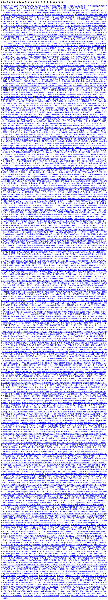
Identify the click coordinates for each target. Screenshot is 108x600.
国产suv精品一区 (74, 61)
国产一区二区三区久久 (96, 310)
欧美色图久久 (45, 571)
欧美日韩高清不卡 (95, 438)
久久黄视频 (53, 79)
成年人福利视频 (29, 108)
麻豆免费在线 (80, 15)
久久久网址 (9, 270)
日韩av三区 (40, 134)
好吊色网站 (47, 121)
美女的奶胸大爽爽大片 (45, 254)
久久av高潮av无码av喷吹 (63, 232)
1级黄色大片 (70, 63)
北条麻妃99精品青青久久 (80, 57)
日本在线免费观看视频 (67, 290)
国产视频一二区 (55, 83)
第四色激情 (44, 119)
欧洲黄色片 (57, 553)
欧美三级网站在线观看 (47, 190)
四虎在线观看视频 (79, 412)
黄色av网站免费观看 (30, 43)
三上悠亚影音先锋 (22, 483)
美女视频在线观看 (69, 23)
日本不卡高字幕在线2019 (65, 407)
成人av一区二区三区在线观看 (74, 216)
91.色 (29, 485)
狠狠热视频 (103, 181)
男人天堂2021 (68, 15)
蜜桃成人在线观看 (59, 75)
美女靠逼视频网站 (57, 52)
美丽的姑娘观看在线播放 (64, 112)
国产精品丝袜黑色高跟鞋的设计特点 (72, 55)
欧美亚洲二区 (56, 363)
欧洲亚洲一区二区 (91, 423)
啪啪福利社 (49, 460)
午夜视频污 (63, 183)
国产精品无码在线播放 (69, 157)
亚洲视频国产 (101, 516)
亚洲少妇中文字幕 (65, 403)
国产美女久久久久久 (69, 117)
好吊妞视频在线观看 (15, 90)
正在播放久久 (86, 369)
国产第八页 (31, 17)
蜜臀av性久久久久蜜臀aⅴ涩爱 (46, 97)
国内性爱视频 (27, 230)
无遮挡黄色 (21, 137)
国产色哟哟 (31, 35)
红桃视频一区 (92, 536)
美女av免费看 (24, 92)
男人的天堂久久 (57, 281)
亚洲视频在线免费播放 (63, 381)
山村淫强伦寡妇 (70, 50)
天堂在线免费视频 (22, 527)
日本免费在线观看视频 (58, 491)
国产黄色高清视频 (60, 558)
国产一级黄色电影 (45, 502)
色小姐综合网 (67, 48)
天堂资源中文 (85, 325)
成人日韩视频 (6, 145)
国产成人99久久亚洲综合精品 (41, 225)
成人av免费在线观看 (96, 585)
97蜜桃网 (10, 88)
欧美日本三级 (92, 565)
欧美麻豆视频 (36, 374)
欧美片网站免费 (22, 221)
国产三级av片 (36, 367)
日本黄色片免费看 (72, 52)
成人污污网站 (45, 347)
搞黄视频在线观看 (60, 43)
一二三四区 (29, 301)
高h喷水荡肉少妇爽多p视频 (64, 498)
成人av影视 (47, 412)
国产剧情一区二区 (69, 547)
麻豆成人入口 (97, 26)
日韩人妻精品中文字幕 (67, 312)
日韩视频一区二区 (97, 199)
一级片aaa (53, 536)
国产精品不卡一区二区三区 (45, 99)
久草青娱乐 (38, 451)
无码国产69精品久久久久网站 (21, 61)
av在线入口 (31, 236)
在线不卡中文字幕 (73, 369)
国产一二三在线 (72, 99)
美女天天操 (5, 112)
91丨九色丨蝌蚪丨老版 (56, 323)
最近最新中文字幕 (32, 46)
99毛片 (39, 32)
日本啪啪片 (88, 332)
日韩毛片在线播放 (57, 101)
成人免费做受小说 (8, 582)
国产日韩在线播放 (59, 247)
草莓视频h (35, 81)
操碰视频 (75, 221)
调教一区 (53, 345)
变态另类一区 (82, 137)
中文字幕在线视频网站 (83, 296)
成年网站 (58, 170)
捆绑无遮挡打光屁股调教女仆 (46, 261)
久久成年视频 (63, 210)
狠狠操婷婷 (20, 179)
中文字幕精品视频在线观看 (75, 101)
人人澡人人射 (28, 37)
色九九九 (34, 79)
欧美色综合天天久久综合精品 (94, 68)
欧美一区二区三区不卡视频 (46, 35)
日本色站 (49, 236)
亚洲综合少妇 (54, 585)
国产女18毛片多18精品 (51, 117)
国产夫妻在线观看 (61, 256)
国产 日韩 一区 (37, 471)
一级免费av (68, 141)
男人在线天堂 (70, 272)
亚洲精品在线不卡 (67, 148)
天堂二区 (68, 108)
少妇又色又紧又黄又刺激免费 (59, 416)
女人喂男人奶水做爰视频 (42, 201)
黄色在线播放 (102, 154)
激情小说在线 (101, 188)
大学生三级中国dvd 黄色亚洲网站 (52, 325)
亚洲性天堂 (45, 179)
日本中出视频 (81, 536)
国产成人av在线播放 (53, 134)
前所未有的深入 (64, 341)
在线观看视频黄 (75, 330)
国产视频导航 (12, 292)
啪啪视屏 (71, 66)
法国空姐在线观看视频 (87, 196)
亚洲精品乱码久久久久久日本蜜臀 (23, 132)
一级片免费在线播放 (15, 81)
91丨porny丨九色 (33, 119)
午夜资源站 (57, 336)
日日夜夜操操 (10, 576)
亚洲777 (8, 15)
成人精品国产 (52, 72)
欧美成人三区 (62, 245)
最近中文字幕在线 (63, 139)
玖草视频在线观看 (24, 205)
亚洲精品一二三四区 (72, 576)
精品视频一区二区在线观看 (15, 414)
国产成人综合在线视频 (92, 560)
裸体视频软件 (60, 94)
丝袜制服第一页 (60, 46)
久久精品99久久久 (91, 596)
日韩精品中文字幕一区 (27, 283)
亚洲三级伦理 (82, 256)
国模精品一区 (64, 68)
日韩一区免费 (81, 247)
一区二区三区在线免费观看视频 (45, 196)
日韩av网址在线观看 (75, 121)
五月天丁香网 (6, 491)
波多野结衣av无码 (39, 239)
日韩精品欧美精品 (36, 170)
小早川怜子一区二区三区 (35, 48)
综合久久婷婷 (91, 154)
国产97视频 (59, 32)
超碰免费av (40, 108)
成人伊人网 (60, 99)
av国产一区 (72, 469)
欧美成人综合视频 (61, 188)
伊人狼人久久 (72, 46)
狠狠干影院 (21, 281)
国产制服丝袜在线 (19, 68)
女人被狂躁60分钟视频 (46, 57)
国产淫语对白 (84, 432)
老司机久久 (52, 349)
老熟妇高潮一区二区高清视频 (16, 469)
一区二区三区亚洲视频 (42, 114)
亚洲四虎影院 (21, 148)
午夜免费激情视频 (62, 463)
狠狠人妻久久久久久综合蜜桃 (15, 17)
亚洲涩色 (40, 17)
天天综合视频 (57, 15)
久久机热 (68, 114)
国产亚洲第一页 (79, 500)
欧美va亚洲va (27, 290)
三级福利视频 (76, 416)
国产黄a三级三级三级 (31, 86)
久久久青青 (57, 168)
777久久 (46, 137)
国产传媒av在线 (22, 456)
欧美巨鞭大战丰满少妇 (27, 139)
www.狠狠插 (92, 247)
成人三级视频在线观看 (66, 298)
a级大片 (56, 589)
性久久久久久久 (26, 276)
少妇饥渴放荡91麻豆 (16, 106)
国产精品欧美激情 (52, 538)
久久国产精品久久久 (95, 476)
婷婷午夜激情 (33, 456)
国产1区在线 (22, 509)
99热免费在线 (50, 110)
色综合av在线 (95, 57)
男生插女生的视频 (26, 114)
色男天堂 (9, 192)
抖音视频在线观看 (29, 126)
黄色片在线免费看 (42, 536)
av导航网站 (70, 143)
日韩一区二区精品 (39, 174)
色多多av (36, 276)
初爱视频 (63, 398)
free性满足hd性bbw (64, 221)
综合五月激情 (48, 194)
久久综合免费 (28, 261)
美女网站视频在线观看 (61, 305)
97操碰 (96, 88)
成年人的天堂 (92, 123)
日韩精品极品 (66, 412)
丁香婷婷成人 (81, 407)
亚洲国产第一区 (57, 560)
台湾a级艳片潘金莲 (39, 55)
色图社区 (23, 152)
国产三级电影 (57, 296)
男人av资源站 (54, 183)
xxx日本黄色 (18, 103)
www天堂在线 (93, 172)
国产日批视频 (76, 540)
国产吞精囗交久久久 (56, 26)
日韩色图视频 (91, 159)
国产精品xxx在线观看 (31, 571)
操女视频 (74, 527)
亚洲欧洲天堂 (76, 26)
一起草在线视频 (25, 232)
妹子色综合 (6, 214)
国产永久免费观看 (33, 179)
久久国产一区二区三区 (95, 134)
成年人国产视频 (17, 338)
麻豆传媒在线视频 (16, 358)
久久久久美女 (20, 356)
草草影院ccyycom (67, 585)
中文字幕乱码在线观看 (98, 283)
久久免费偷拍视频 (37, 92)
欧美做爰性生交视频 (78, 81)
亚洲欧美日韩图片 (18, 214)
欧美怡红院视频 (33, 77)
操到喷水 (29, 201)
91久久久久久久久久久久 (92, 478)
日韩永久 (23, 97)
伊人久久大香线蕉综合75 (93, 587)
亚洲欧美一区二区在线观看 (92, 449)
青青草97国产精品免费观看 (79, 307)
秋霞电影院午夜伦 (79, 509)
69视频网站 (96, 46)
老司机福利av (73, 28)
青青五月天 (31, 414)
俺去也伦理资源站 (24, 310)
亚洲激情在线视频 (42, 101)
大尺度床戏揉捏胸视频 (51, 372)
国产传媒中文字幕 (37, 385)
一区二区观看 (35, 396)
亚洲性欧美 (14, 276)
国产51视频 (32, 41)
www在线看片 (79, 48)
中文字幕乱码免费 (38, 219)
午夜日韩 (67, 163)
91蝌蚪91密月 (14, 208)
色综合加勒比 (38, 292)
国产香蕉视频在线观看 (73, 70)
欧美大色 (76, 83)
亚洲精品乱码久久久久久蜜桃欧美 (27, 157)
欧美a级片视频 (76, 68)
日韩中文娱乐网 (36, 551)
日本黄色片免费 (16, 108)
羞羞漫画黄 (5, 75)
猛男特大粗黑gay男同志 (32, 90)
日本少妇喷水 (28, 536)
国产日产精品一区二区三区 (11, 465)
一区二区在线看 (46, 143)
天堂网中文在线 (89, 483)
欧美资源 (73, 270)
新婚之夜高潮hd (85, 46)
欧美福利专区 (100, 37)
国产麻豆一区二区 (70, 236)
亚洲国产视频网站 (86, 170)
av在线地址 (42, 480)
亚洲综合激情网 (16, 112)
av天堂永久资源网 (83, 63)
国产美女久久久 (13, 305)
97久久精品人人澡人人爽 (81, 522)
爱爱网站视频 (41, 307)
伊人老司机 (5, 307)
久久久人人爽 (79, 203)
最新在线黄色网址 (28, 210)
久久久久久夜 (63, 97)
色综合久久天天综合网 (69, 438)
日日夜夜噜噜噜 (32, 565)
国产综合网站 (47, 259)
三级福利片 (88, 168)
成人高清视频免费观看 (65, 30)
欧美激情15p (23, 66)
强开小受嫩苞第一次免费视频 (53, 378)
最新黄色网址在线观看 (25, 429)
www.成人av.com (61, 432)
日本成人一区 (52, 55)
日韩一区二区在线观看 (84, 59)
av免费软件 (32, 343)
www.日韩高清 (22, 576)
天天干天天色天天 (16, 549)
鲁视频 (58, 23)
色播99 (4, 334)
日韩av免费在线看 (56, 489)
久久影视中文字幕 (73, 436)
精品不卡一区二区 (60, 19)
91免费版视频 (30, 134)
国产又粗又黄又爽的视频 (61, 383)
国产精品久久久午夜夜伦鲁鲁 (44, 30)
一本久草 (37, 596)
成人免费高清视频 (12, 330)
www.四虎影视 (89, 303)
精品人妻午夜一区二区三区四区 (44, 578)
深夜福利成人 (97, 121)
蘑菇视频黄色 (55, 137)
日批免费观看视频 (80, 205)
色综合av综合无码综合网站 (74, 110)
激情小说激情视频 (20, 21)
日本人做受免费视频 (23, 12)
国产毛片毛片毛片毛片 (61, 201)
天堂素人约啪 (36, 205)
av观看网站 (9, 48)
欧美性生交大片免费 (54, 219)
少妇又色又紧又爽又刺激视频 (63, 212)
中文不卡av (81, 23)
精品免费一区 (90, 110)
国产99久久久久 (42, 154)
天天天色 (12, 254)
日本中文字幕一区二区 (85, 378)
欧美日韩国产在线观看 (75, 94)
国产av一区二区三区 (97, 114)
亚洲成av (89, 66)
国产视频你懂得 (42, 234)
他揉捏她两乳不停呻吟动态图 (89, 467)
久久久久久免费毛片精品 (19, 585)
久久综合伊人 (36, 398)
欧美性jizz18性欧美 (77, 265)
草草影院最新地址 (67, 174)
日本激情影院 (99, 245)
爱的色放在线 (69, 17)
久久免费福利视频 (100, 330)
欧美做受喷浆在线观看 (84, 505)
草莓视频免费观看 (17, 172)
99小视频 (97, 112)
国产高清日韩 (62, 361)
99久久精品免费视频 (86, 230)
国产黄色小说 (44, 565)
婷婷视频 (52, 443)
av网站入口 (85, 214)
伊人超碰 (5, 358)
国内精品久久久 (39, 172)
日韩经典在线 (49, 170)
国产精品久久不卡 (40, 165)
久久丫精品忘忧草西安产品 (50, 81)
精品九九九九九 (78, 165)
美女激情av (32, 75)
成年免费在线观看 (25, 294)
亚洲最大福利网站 (68, 10)
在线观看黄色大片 (44, 212)
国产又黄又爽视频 (100, 332)
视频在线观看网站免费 (83, 32)
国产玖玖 (12, 589)
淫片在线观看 (79, 30)
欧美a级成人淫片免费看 (89, 387)
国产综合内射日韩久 (70, 549)
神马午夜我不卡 (22, 150)
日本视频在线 (54, 591)
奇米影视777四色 (13, 265)
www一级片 (102, 145)
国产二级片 (41, 314)
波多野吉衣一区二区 (31, 394)
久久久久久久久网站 (69, 137)
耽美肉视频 (38, 61)
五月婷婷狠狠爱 (64, 243)
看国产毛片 (86, 26)
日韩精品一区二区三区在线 (29, 363)
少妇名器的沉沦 (8, 487)
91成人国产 (77, 396)
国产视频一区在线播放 (44, 334)
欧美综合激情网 (15, 593)
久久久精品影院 (100, 201)
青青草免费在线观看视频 (53, 163)
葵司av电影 (70, 429)
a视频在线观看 (42, 443)
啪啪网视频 (72, 279)
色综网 (19, 83)
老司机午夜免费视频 (34, 137)
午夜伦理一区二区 (75, 90)
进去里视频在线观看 (87, 241)
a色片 (35, 19)
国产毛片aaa (28, 338)
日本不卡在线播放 (100, 485)
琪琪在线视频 (12, 478)
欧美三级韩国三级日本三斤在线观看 (37, 247)
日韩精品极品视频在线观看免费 (39, 560)
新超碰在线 (8, 46)
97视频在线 (75, 214)
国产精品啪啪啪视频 (32, 321)
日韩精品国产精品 (24, 52)
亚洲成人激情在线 (85, 287)
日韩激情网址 (63, 77)
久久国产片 (39, 163)
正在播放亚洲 (78, 418)
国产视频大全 (97, 460)
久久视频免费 (65, 596)
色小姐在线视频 (42, 469)
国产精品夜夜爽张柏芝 (54, 228)
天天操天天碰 (20, 48)
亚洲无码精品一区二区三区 (30, 59)
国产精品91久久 (50, 66)
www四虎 (45, 505)
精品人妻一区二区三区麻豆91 (15, 77)
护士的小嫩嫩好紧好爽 (91, 383)
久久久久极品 (6, 10)
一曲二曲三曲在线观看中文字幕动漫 (81, 130)
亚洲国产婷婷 (24, 381)
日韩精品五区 (59, 334)
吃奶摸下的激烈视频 (16, 409)
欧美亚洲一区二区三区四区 (14, 134)
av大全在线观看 (62, 132)
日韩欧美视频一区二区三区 (57, 223)
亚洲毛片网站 (99, 469)
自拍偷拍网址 (7, 571)
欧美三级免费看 (82, 10)
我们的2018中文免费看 (48, 77)
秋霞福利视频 (89, 150)
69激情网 (99, 345)
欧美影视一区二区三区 (55, 70)
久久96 (13, 179)
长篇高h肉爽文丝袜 (16, 274)
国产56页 (36, 290)
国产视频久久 (35, 449)
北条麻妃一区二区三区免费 (11, 117)
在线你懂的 (56, 547)
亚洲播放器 (7, 416)
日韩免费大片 (17, 37)
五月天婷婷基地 (98, 263)
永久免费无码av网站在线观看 (70, 39)
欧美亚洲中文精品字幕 (19, 75)
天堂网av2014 (71, 274)
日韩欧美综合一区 (16, 143)
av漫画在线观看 (49, 573)
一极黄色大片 (83, 394)
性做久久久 (81, 274)
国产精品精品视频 (67, 347)
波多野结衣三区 (42, 354)
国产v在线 (75, 305)
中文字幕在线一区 (54, 239)
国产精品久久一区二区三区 (14, 19)
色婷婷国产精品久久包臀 (92, 185)
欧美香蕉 (98, 241)
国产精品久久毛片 (35, 152)
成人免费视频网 (8, 157)
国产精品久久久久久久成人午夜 (28, 347)
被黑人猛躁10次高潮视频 (88, 443)
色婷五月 (48, 15)
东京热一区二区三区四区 (53, 17)
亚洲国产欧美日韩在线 (25, 387)
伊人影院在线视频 (83, 261)
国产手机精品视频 (87, 72)
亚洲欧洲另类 (92, 474)
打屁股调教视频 (29, 425)
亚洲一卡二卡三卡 (100, 168)
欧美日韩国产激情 (82, 343)
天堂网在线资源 (54, 10)
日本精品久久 (6, 400)
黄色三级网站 (46, 330)
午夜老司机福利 (48, 32)
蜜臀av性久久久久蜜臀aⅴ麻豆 (79, 199)
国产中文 (49, 436)
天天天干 (45, 489)
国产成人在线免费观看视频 (81, 139)
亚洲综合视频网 (53, 174)
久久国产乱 (5, 172)
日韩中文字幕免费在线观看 (46, 283)
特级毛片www (87, 347)
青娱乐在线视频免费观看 (42, 296)
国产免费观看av (29, 83)
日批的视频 (47, 476)
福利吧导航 (26, 55)
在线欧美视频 (45, 509)
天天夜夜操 (70, 247)
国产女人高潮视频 (17, 307)
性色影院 (32, 436)
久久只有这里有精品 (82, 454)
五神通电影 (17, 571)
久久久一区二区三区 (85, 50)
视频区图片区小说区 (34, 214)
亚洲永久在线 (20, 241)
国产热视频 (86, 356)
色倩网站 (75, 387)
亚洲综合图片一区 (92, 418)
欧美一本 (28, 63)
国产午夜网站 (26, 72)
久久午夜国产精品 (40, 72)
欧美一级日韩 (50, 356)
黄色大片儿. (91, 81)
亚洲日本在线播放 (100, 287)
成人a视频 (54, 343)
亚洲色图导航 (99, 170)
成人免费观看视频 (67, 161)
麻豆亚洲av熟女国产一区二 (19, 70)
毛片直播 (63, 294)
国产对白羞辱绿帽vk (23, 88)
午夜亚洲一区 (99, 429)
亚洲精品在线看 (60, 485)
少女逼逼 (17, 194)
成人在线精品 (48, 374)
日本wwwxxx (33, 130)
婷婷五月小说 (92, 549)
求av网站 (75, 114)
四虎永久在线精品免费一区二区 (66, 374)
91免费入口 (63, 469)
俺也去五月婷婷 (27, 194)
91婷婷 (77, 88)
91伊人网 (92, 86)
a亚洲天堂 (16, 181)
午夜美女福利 (80, 161)
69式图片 (81, 92)
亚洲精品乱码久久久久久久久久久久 (58, 471)
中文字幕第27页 (79, 518)
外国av (50, 365)
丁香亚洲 (31, 97)
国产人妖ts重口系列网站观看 (16, 361)
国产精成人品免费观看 (82, 460)
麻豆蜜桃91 (80, 66)
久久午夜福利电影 (38, 12)
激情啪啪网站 (77, 383)
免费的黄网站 (98, 347)
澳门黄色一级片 (77, 596)
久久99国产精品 (10, 310)
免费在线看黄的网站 (34, 243)
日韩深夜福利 (28, 112)
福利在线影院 (74, 183)
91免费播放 (51, 480)
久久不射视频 (92, 132)
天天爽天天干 (74, 126)
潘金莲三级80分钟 (36, 66)
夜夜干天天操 (62, 66)
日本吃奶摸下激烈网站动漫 (15, 531)
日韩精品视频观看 (32, 332)
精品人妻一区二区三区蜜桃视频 (74, 134)
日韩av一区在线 (86, 41)
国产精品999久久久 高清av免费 (80, 223)
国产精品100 (30, 334)
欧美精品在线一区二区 (54, 310)
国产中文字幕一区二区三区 (38, 279)
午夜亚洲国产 (49, 292)
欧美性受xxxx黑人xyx (68, 159)
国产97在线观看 (26, 208)
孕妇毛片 (74, 259)
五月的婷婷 (69, 32)
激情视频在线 (59, 358)
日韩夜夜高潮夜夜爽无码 (31, 141)
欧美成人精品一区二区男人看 (54, 192)
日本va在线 (97, 32)
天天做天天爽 (26, 181)
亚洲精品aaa (49, 230)
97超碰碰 (18, 55)
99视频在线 (90, 216)
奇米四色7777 (39, 338)
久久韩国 (22, 445)
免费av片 (40, 356)
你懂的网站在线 (75, 356)
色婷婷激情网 (35, 489)
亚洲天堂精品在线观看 (69, 571)
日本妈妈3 (38, 194)
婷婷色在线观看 (20, 119)
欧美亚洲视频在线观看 (94, 30)
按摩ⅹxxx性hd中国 (71, 367)
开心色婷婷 (11, 137)
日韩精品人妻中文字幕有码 (41, 285)
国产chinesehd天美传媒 (84, 545)
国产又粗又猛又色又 (15, 79)
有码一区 (66, 214)
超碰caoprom (44, 79)
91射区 (34, 181)
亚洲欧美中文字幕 (12, 59)
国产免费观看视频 (92, 511)
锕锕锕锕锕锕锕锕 (71, 145)
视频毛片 (88, 92)
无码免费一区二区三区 (63, 518)
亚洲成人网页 (64, 321)
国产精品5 (16, 190)
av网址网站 (89, 591)
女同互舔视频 (83, 270)
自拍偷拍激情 (57, 214)
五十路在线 (92, 106)
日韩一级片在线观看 (51, 61)
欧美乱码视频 (99, 230)
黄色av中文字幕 (53, 68)
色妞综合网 (53, 210)
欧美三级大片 (98, 505)
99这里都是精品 (63, 265)
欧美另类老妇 (19, 32)
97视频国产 (44, 394)
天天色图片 (5, 57)
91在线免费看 (49, 94)
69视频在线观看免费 (64, 190)
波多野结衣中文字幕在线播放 (23, 10)
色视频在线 (29, 418)
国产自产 (85, 39)
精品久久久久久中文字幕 (36, 68)
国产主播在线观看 (65, 418)
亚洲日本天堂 (10, 387)
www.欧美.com (46, 327)
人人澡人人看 (81, 272)
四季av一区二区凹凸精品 (50, 157)
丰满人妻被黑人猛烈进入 (83, 112)
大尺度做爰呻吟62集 (50, 551)
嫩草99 (86, 283)
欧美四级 (49, 580)
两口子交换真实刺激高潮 (37, 216)
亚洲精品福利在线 (9, 148)
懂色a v (25, 41)
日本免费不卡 (9, 12)
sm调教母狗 (96, 152)
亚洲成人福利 (92, 77)
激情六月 (56, 412)
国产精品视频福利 (46, 43)
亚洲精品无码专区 (25, 352)
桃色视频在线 (67, 83)
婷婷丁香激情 (97, 174)
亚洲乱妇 (63, 61)
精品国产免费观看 (99, 126)
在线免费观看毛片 (55, 316)
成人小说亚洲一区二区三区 (33, 15)
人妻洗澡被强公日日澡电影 (69, 72)
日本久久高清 (92, 569)
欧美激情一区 (9, 154)
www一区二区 (10, 177)
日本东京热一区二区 (92, 48)
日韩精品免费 (58, 145)
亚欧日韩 (77, 347)
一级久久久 (26, 465)
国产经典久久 (6, 203)
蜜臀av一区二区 (58, 114)
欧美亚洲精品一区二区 (75, 150)
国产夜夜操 (84, 114)
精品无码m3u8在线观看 (40, 88)
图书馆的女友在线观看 (51, 152)
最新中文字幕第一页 (80, 163)
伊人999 (50, 46)
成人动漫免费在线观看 (47, 407)
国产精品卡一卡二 (42, 177)
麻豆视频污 (77, 108)
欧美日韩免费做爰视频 (65, 480)
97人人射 (52, 252)
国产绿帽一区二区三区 (35, 420)
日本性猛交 (78, 292)
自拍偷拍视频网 (94, 183)
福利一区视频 (73, 294)
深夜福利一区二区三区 (90, 194)
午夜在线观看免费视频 (89, 190)
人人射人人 (102, 103)
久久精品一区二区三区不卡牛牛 (52, 272)
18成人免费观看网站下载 (45, 139)
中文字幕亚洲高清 (78, 252)
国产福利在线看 (59, 274)
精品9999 (83, 221)
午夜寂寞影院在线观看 (66, 569)
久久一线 (35, 312)
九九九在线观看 (18, 494)
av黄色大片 (57, 387)
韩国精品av (96, 19)
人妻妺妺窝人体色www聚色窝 (86, 79)
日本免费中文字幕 (27, 203)
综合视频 (55, 347)
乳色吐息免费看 (75, 194)
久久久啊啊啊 (100, 72)
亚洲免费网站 (35, 330)
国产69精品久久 (71, 389)
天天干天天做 (76, 243)
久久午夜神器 (47, 188)
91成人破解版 (69, 507)
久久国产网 (94, 432)
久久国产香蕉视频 (77, 321)
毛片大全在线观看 (16, 558)
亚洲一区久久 (56, 549)
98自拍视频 (8, 103)
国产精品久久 (92, 274)
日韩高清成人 (81, 569)
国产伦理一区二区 (100, 148)
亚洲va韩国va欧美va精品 (37, 148)
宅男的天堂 (37, 372)
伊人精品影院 (85, 263)
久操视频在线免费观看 (84, 429)
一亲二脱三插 (85, 126)
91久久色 (37, 582)
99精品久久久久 (59, 436)
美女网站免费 (22, 28)
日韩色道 (43, 46)
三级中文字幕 (61, 37)
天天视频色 (40, 50)
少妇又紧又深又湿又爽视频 (38, 150)
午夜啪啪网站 (98, 223)
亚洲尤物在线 (28, 99)
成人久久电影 (84, 414)
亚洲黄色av (71, 19)
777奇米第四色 (81, 254)
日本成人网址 (89, 228)
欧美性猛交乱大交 (92, 203)
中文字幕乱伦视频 (12, 374)
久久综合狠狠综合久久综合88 (35, 103)
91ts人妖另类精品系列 (41, 294)
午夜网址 (86, 292)
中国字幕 (36, 327)
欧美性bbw (37, 545)
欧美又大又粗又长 (50, 243)
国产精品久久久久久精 (53, 92)
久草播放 (53, 119)
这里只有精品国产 (8, 128)
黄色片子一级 (18, 46)
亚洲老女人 (58, 236)
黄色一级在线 (21, 341)
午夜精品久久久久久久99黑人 (38, 445)
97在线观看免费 (60, 494)
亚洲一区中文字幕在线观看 (57, 103)
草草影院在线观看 (23, 285)
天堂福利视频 (53, 123)
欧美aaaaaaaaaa (12, 225)
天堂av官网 (66, 81)
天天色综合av (85, 338)
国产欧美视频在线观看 (24, 582)
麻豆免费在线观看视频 (19, 279)
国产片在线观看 (43, 345)
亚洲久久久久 (6, 68)
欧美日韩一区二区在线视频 (38, 392)
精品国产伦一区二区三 (33, 494)
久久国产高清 (45, 456)
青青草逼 (17, 323)
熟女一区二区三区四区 (84, 75)
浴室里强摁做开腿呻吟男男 (54, 63)
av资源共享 (83, 145)
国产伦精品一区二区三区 (66, 12)
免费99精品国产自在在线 (44, 112)
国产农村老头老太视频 (88, 103)
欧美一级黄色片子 (63, 57)
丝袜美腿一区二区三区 (32, 454)
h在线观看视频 (79, 219)
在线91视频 (69, 334)
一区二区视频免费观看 (96, 341)
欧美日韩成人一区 (39, 465)
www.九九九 (76, 449)
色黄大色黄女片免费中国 (86, 12)
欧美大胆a (87, 363)
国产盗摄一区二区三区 (66, 261)
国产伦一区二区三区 (85, 245)
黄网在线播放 (58, 141)
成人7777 (88, 372)
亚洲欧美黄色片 (42, 83)
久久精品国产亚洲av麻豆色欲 (30, 185)
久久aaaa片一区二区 (22, 223)
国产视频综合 (78, 168)
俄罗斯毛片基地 (87, 88)
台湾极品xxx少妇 (15, 538)
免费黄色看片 (89, 37)
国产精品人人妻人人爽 (58, 28)
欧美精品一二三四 (72, 128)
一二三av (44, 86)
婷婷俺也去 (16, 210)
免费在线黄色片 (46, 287)
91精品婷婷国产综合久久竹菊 (54, 241)
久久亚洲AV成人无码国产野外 (85, 409)
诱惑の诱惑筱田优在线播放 (48, 159)
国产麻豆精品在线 (22, 562)
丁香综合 (28, 19)
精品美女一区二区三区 (80, 225)
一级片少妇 (5, 232)
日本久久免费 (97, 522)
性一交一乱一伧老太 (60, 352)
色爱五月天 (40, 236)
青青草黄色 (102, 398)
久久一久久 (100, 110)
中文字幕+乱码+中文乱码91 (48, 41)
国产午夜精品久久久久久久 (45, 37)
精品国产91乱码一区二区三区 (36, 26)
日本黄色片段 (32, 57)
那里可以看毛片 (55, 301)
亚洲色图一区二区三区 (83, 148)
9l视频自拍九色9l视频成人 (32, 117)
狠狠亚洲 (20, 234)
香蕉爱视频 (62, 414)
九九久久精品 (98, 41)
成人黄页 (90, 55)
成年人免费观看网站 (60, 330)
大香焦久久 (40, 126)
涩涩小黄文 (81, 159)
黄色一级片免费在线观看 (73, 228)
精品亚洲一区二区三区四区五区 (40, 21)
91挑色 (20, 239)
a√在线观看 (32, 314)
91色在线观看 (64, 123)
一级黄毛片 (59, 460)
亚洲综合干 (50, 434)
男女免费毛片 (42, 132)
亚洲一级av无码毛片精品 (77, 43)
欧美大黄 (76, 531)
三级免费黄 (91, 516)
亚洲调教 (82, 549)
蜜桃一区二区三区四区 (9, 376)
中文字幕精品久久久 (66, 343)
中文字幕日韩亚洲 (71, 354)
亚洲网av (12, 212)
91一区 (67, 26)
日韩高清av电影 (8, 165)
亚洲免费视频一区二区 (23, 372)
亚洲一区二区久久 (72, 325)
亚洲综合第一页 (84, 529)
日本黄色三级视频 (45, 75)
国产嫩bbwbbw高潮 (35, 221)
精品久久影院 (17, 99)
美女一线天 (27, 30)
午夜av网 (12, 540)
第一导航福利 (39, 318)
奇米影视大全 (33, 161)
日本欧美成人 (10, 281)
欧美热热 (63, 338)
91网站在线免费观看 (85, 349)
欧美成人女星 (18, 192)
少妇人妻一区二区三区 (9, 363)
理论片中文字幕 (73, 494)
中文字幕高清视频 (16, 30)
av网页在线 (81, 290)
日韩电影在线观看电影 (48, 312)
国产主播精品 (17, 400)
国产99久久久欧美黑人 (94, 219)
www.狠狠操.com (100, 66)
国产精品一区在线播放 (30, 520)
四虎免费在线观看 (63, 534)
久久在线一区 (85, 567)
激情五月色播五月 (47, 256)
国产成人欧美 (35, 505)
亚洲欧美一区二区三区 (12, 163)
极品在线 (5, 274)
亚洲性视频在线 (41, 10)
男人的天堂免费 (90, 210)
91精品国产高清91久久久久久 (67, 385)
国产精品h (27, 239)
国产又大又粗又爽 (61, 194)
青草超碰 (100, 12)
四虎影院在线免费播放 (49, 290)
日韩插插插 (18, 454)
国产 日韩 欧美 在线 (8, 83)
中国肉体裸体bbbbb (25, 412)
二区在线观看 (60, 208)
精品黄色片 (82, 438)
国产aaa (23, 565)
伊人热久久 (100, 316)
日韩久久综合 (54, 161)
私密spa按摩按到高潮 (9, 39)
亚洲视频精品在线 (100, 108)
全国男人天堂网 (46, 168)
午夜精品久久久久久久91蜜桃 (36, 123)
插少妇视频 (20, 256)
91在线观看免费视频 (16, 303)
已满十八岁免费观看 (70, 394)
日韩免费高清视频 (27, 199)
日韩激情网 (60, 108)
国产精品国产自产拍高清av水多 (33, 267)
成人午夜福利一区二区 (54, 50)
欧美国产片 (14, 130)
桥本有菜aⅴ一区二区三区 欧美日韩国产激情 (83, 21)
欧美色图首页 (94, 117)
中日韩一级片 (49, 208)
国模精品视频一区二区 (88, 119)
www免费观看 (82, 117)
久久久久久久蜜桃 (75, 188)
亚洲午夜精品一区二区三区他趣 (65, 287)
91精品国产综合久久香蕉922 (14, 94)
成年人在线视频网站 (72, 263)
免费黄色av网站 (50, 221)
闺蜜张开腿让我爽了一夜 (14, 63)
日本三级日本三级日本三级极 (90, 354)
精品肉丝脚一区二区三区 (22, 407)
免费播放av (98, 445)
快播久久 (87, 121)
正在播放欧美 (84, 314)
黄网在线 (27, 81)
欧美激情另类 (82, 534)
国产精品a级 (36, 383)
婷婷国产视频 (58, 327)
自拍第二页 (68, 489)
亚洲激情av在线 (24, 219)
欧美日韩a (71, 75)
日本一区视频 (26, 432)
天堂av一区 (83, 385)
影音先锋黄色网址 (34, 467)
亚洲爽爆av (63, 41)
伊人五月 (26, 79)
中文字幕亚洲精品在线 (84, 298)
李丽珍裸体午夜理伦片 (23, 165)
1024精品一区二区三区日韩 (17, 216)
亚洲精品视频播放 (86, 580)
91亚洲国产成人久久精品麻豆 (47, 39)
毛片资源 (12, 28)
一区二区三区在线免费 (89, 420)
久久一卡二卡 (43, 130)
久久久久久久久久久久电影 (96, 212)
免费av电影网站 (93, 440)
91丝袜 (11, 241)
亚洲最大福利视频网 (38, 70)
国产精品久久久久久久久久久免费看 (63, 303)
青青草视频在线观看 (75, 37)
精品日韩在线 (91, 101)
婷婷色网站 (60, 582)
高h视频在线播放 (73, 208)
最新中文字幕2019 (16, 536)
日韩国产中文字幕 (8, 150)
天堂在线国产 (53, 409)
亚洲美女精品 (101, 236)
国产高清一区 (98, 50)
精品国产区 (42, 416)
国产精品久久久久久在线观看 (33, 369)
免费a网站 (83, 28)
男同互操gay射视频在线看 (46, 245)
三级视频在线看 (100, 580)
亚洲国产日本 (58, 389)
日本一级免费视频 (72, 445)
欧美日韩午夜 (97, 338)
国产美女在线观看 (40, 323)
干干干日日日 (40, 203)
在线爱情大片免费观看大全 (89, 52)
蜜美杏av (30, 458)
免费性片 (97, 321)
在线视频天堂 (67, 483)
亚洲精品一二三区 (60, 121)
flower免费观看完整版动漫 (26, 245)
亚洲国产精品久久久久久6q (12, 110)
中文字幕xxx (47, 305)
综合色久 (87, 425)
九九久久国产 (91, 500)
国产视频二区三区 (11, 168)
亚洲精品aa (100, 514)
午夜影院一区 (30, 106)
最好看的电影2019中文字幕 (25, 154)
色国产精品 (26, 367)
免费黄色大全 (20, 270)
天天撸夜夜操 (22, 161)
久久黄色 (59, 449)
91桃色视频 (8, 460)
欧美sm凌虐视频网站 (87, 99)
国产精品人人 (31, 356)
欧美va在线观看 (89, 188)
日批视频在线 (95, 214)
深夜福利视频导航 (84, 19)
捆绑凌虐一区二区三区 (83, 174)
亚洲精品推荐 (87, 330)
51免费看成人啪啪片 (48, 276)
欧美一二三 (16, 230)
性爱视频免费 (97, 35)
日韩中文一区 (53, 593)
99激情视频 (32, 212)
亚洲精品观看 (67, 219)
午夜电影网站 (100, 55)
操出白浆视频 (15, 126)
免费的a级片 (100, 130)
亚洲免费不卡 (19, 332)
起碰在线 (95, 403)
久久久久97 (57, 106)
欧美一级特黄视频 (37, 381)
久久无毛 (4, 70)
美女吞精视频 (74, 97)
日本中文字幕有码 (34, 341)
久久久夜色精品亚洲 (20, 145)
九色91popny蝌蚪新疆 (84, 239)
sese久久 (88, 489)
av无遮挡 (103, 343)
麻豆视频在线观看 (79, 381)
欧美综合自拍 (38, 63)
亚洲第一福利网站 (66, 551)
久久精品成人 (99, 90)
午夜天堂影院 (73, 103)
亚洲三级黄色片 (29, 354)
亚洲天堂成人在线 (45, 19)
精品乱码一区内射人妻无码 (38, 28)
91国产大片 (51, 23)
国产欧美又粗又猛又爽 (27, 298)
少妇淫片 (28, 172)
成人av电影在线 (74, 267)
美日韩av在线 (93, 205)
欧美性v (17, 312)
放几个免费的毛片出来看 (78, 538)
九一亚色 (51, 132)
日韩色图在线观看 (83, 520)
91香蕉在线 (62, 185)
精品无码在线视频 (65, 522)
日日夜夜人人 (30, 434)
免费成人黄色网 (21, 436)
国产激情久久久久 (17, 365)
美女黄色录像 (87, 108)
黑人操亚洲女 (66, 458)
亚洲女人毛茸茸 (46, 145)
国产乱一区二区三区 (49, 454)
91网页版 (78, 281)
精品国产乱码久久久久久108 (34, 110)
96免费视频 (77, 179)
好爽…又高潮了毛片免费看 (14, 26)
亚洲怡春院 (77, 478)
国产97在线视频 (66, 332)
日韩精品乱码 (38, 208)
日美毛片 (76, 190)
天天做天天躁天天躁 (78, 341)
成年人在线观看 (68, 301)
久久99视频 (8, 21)
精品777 (92, 270)
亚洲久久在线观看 (24, 174)
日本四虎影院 (97, 425)
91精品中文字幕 (15, 290)
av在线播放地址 (85, 128)
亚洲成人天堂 (48, 485)
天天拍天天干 (14, 199)
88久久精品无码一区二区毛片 (90, 157)
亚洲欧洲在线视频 (98, 305)
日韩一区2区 (45, 363)
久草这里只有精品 (48, 449)
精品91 (6, 398)
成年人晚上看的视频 (13, 141)
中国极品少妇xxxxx (55, 86)
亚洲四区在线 (47, 141)
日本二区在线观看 (48, 582)
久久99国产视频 (38, 447)
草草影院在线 (93, 498)
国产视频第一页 (28, 163)
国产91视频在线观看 (98, 374)
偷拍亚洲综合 (51, 12)
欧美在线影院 (40, 458)
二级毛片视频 (9, 223)
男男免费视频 (74, 41)
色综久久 (39, 487)
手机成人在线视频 (14, 369)
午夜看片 (26, 396)
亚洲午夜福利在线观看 (10, 170)
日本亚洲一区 (17, 416)
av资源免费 (18, 354)
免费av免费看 (47, 90)
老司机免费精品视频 (71, 170)
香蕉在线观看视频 (59, 21)
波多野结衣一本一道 (8, 239)
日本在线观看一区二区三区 (30, 265)
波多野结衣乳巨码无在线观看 (79, 447)
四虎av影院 (5, 279)
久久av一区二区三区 (18, 57)
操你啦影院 (72, 245)
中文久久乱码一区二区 (77, 77)
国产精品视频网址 (92, 451)
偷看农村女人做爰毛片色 (42, 352)
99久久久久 (38, 573)
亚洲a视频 (5, 290)
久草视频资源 (55, 177)
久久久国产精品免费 (11, 97)
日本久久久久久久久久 (36, 361)
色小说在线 (65, 152)
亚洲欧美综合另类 (97, 39)
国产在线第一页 (29, 50)
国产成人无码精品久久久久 (15, 236)
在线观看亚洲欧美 (45, 496)
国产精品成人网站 (25, 327)
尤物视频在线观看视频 (77, 132)
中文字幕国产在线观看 (20, 449)
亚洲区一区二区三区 (81, 232)
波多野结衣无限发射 (44, 106)
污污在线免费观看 (9, 285)
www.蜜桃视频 (58, 496)
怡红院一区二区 (77, 392)
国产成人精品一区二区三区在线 (59, 165)
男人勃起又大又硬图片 (34, 94)
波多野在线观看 (72, 241)
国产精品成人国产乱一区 (73, 560)
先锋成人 (41, 400)
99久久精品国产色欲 (23, 23)
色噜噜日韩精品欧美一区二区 (56, 267)
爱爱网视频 (50, 108)
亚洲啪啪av (28, 573)
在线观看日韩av (53, 148)
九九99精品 (34, 440)
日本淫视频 (32, 478)
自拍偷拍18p (92, 28)
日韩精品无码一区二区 (23, 567)
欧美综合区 (67, 168)
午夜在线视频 (41, 365)
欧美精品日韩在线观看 (14, 261)
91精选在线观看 (28, 460)
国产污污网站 (70, 378)
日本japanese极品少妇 (48, 250)
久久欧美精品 (32, 159)
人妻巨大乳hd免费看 (49, 569)
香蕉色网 (103, 194)
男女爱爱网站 (96, 307)
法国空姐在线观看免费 (31, 250)
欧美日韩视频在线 (78, 154)
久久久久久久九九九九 (26, 39)
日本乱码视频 (69, 281)
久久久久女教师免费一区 (96, 143)
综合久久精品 (30, 32)
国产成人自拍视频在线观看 (84, 141)
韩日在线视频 (76, 181)
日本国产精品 (10, 314)
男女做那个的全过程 (54, 48)
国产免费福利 (22, 438)
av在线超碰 (74, 567)
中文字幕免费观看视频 (40, 52)
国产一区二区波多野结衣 (83, 562)
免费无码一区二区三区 (17, 159)
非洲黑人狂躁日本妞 (18, 35)
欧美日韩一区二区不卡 (87, 236)
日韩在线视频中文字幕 (89, 97)
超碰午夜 (20, 540)
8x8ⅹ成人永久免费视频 (15, 123)
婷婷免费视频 (84, 571)
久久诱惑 (15, 203)
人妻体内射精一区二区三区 (93, 70)
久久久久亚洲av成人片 (10, 183)
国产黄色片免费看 (33, 168)
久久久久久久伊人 (39, 23)
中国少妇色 (87, 365)
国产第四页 (66, 387)
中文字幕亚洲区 (26, 196)
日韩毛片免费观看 (16, 86)
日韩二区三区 (73, 432)
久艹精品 (13, 398)
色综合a (38, 378)
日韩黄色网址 (33, 145)
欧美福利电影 (86, 61)
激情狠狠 (59, 110)
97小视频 (72, 256)
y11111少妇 (55, 294)
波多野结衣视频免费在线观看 (26, 507)
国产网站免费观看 (12, 152)
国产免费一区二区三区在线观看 (87, 358)
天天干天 (82, 516)
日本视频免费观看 (60, 90)
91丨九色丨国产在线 (15, 50)
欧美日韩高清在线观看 (32, 259)
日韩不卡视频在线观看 (10, 196)
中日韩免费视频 (24, 398)
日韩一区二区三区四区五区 (53, 263)
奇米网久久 (61, 250)
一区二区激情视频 (82, 17)
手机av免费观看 (94, 177)
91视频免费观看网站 (99, 356)
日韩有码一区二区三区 (66, 536)
